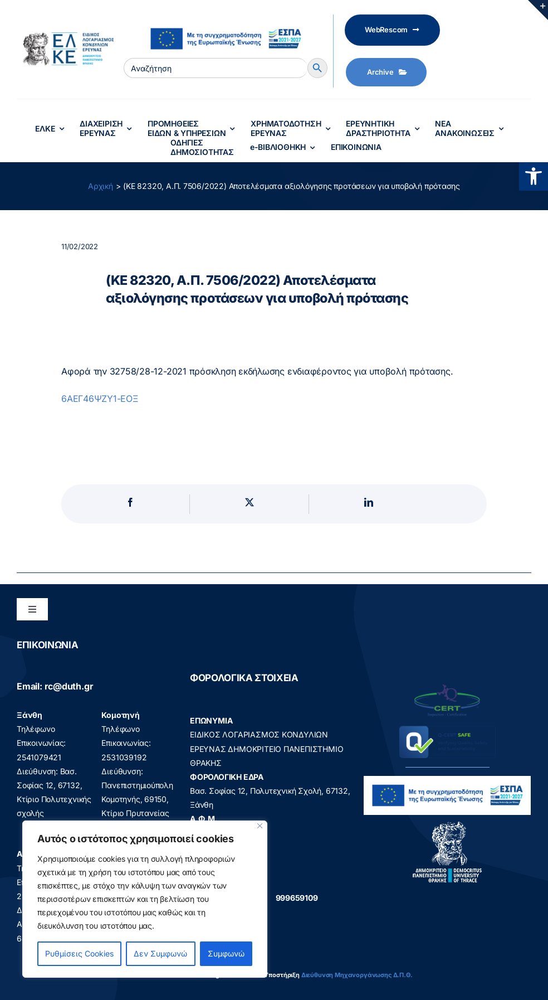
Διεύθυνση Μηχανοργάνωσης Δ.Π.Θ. (357, 975)
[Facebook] (130, 504)
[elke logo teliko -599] (65, 36)
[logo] (447, 824)
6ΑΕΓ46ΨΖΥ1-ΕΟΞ (100, 398)
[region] (144, 899)
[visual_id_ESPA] (225, 23)
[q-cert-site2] (447, 687)
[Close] (259, 825)
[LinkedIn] (369, 504)
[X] (249, 504)
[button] (533, 176)
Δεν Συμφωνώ (160, 953)
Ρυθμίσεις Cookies (79, 953)
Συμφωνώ (226, 953)
